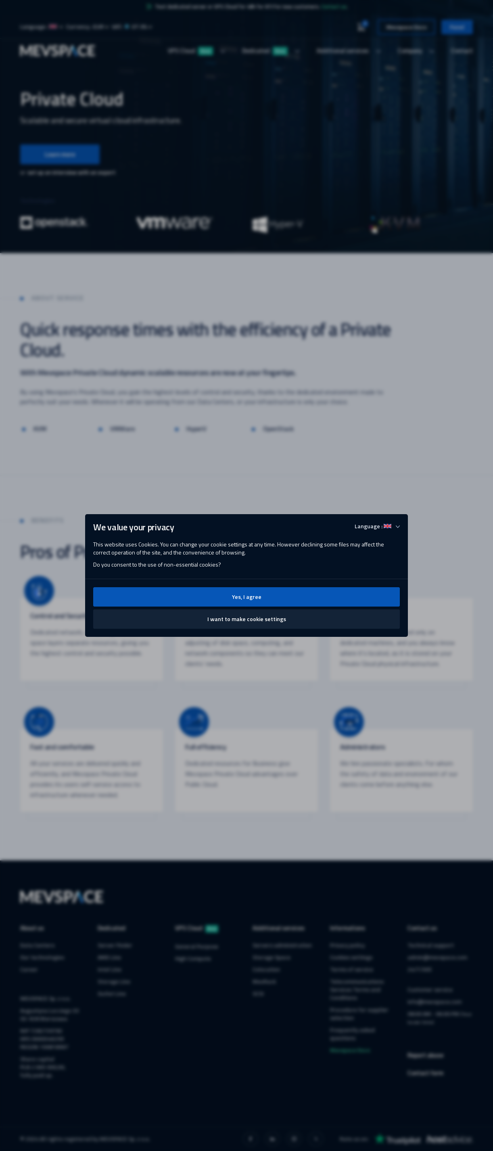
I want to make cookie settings (246, 619)
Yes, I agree (246, 596)
